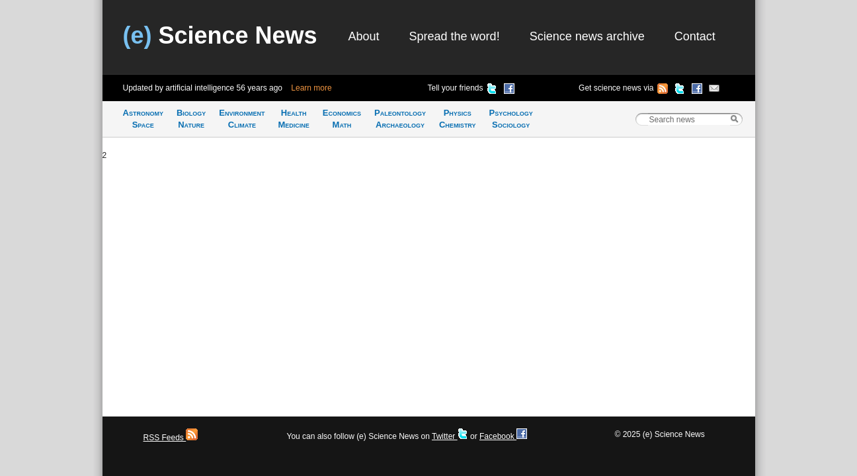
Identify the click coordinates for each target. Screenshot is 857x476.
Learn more (311, 88)
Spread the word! (454, 36)
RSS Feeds (170, 437)
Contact (694, 36)
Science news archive (587, 36)
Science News (220, 35)
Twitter (450, 436)
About (364, 36)
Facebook (503, 436)
